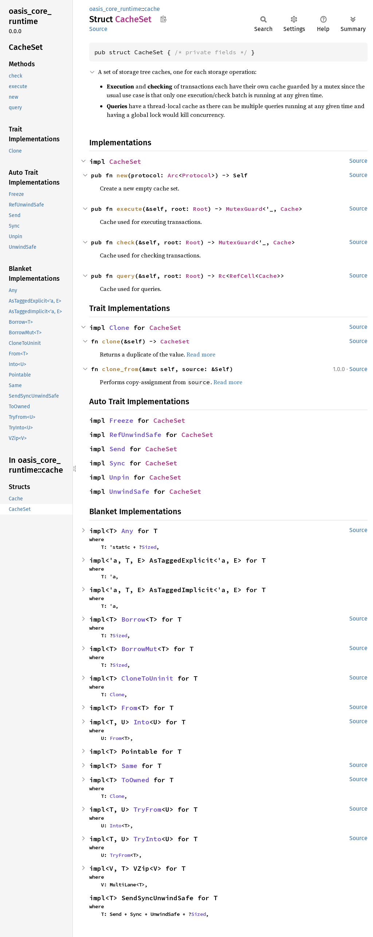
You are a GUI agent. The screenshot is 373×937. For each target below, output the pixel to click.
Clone (119, 327)
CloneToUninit (147, 678)
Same (129, 765)
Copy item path (163, 19)
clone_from (120, 369)
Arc (173, 175)
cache (152, 8)
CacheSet (125, 161)
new (122, 175)
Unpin (119, 477)
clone (111, 341)
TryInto (147, 839)
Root (200, 208)
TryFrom (147, 809)
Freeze (121, 420)
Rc (222, 275)
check (126, 242)
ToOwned (135, 780)
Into (141, 722)
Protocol (196, 175)
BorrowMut (139, 649)
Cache (289, 208)
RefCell (242, 275)
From (129, 708)
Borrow (133, 619)
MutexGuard (244, 208)
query (126, 275)
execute (129, 208)
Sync (117, 463)
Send (117, 449)
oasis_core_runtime (115, 8)
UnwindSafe (129, 491)
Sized (149, 547)
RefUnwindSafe (135, 434)
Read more (200, 354)
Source (98, 28)
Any (127, 531)
